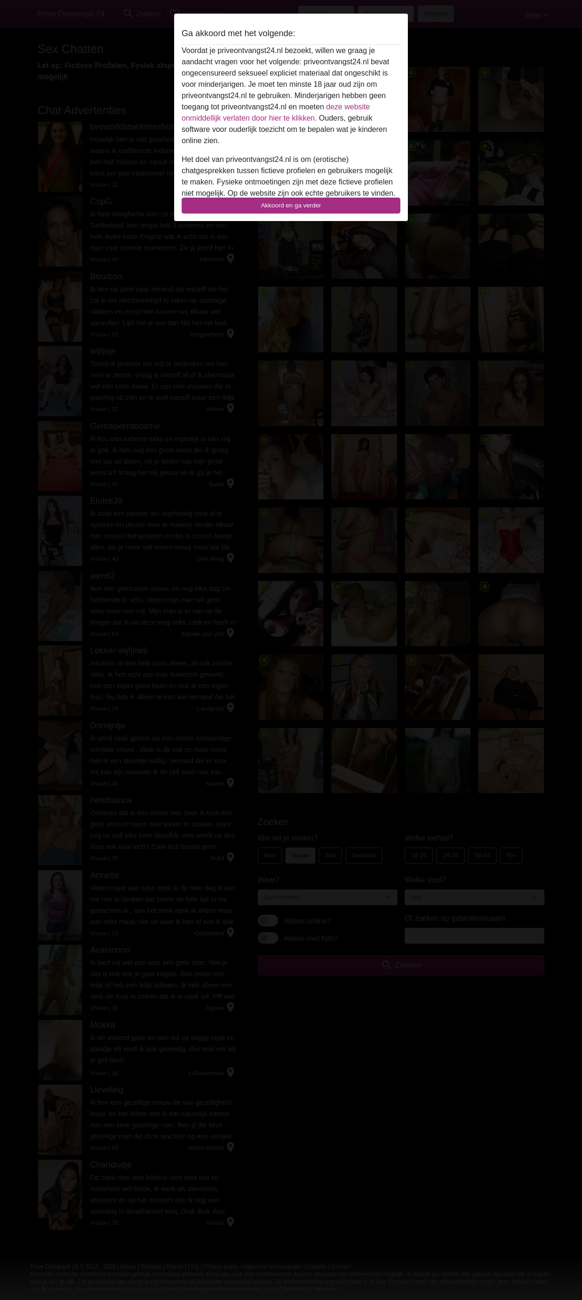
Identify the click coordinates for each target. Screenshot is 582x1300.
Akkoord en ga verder (291, 205)
